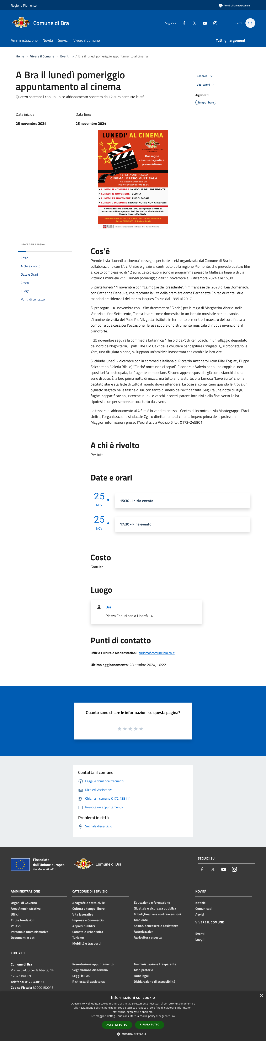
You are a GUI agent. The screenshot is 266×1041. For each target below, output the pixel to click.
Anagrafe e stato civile (88, 902)
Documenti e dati (23, 937)
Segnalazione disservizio (90, 969)
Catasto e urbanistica (87, 931)
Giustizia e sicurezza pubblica (155, 908)
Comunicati (203, 908)
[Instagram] (213, 23)
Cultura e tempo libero (88, 908)
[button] (133, 1034)
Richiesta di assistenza (88, 981)
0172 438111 (34, 981)
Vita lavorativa (82, 914)
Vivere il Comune (42, 56)
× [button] (261, 995)
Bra (108, 607)
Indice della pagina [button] (33, 244)
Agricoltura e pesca (148, 937)
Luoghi (200, 939)
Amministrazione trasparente (155, 964)
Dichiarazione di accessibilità (154, 981)
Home (20, 56)
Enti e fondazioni (23, 920)
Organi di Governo (24, 902)
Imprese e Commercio (88, 920)
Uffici (14, 914)
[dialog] (133, 1016)
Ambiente (141, 919)
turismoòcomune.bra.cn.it (157, 652)
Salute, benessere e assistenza (156, 925)
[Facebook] (182, 23)
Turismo (78, 937)
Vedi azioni (206, 84)
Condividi (205, 76)
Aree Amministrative (26, 908)
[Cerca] (250, 23)
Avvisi (199, 914)
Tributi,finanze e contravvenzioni (157, 914)
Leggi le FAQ (81, 975)
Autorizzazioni (144, 931)
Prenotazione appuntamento (93, 964)
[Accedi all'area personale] (234, 5)
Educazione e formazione (152, 902)
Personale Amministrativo (29, 931)
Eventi (64, 56)
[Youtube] (203, 23)
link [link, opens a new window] (173, 1016)
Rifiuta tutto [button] (150, 1024)
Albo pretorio (143, 969)
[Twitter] (192, 23)
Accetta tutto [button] (117, 1024)
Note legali (141, 975)
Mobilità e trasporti (86, 943)
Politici (16, 925)
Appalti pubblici (83, 925)
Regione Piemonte (24, 5)
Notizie (200, 902)
